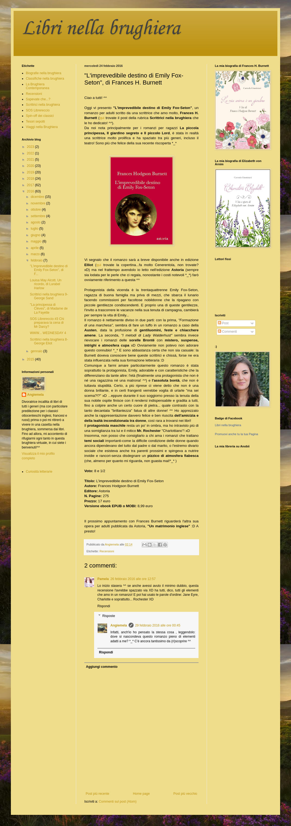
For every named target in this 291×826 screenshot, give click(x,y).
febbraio (37, 260)
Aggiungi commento (101, 667)
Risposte (108, 616)
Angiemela (118, 625)
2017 (31, 185)
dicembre (38, 197)
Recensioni (107, 551)
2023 (31, 147)
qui (102, 118)
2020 (31, 166)
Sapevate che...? (38, 99)
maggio (36, 241)
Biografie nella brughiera (43, 73)
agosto (36, 222)
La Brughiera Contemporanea (37, 86)
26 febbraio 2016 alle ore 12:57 (133, 579)
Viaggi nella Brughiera (42, 127)
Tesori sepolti (35, 121)
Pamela (103, 579)
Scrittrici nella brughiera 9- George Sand (49, 296)
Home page (141, 794)
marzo (36, 254)
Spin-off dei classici (40, 116)
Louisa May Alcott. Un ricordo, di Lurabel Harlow (45, 284)
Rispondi (103, 606)
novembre (38, 203)
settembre (38, 216)
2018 (31, 178)
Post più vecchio (185, 794)
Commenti (227, 331)
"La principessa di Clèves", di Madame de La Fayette (49, 308)
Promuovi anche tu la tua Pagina (236, 434)
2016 (31, 191)
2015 (31, 359)
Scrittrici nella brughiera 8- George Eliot (49, 341)
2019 (31, 172)
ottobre (36, 209)
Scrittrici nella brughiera (43, 105)
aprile (35, 248)
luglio (35, 228)
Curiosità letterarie (39, 471)
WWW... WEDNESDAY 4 (48, 333)
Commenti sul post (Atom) (118, 801)
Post (223, 323)
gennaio (37, 351)
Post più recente (97, 794)
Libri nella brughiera (101, 28)
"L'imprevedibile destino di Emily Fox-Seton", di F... (49, 270)
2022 (31, 153)
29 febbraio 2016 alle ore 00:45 (157, 625)
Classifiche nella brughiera (45, 78)
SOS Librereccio (37, 110)
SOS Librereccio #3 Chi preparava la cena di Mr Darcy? (47, 323)
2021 (31, 159)
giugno (36, 235)
